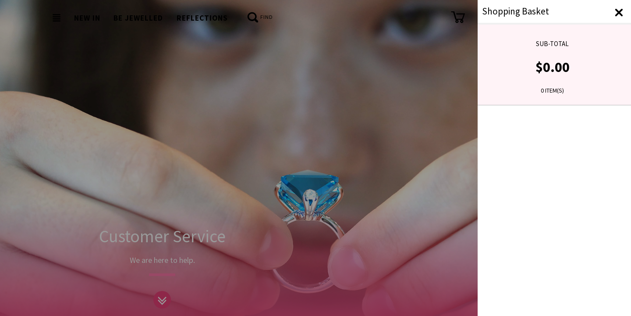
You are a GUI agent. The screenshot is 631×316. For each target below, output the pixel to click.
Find (260, 18)
